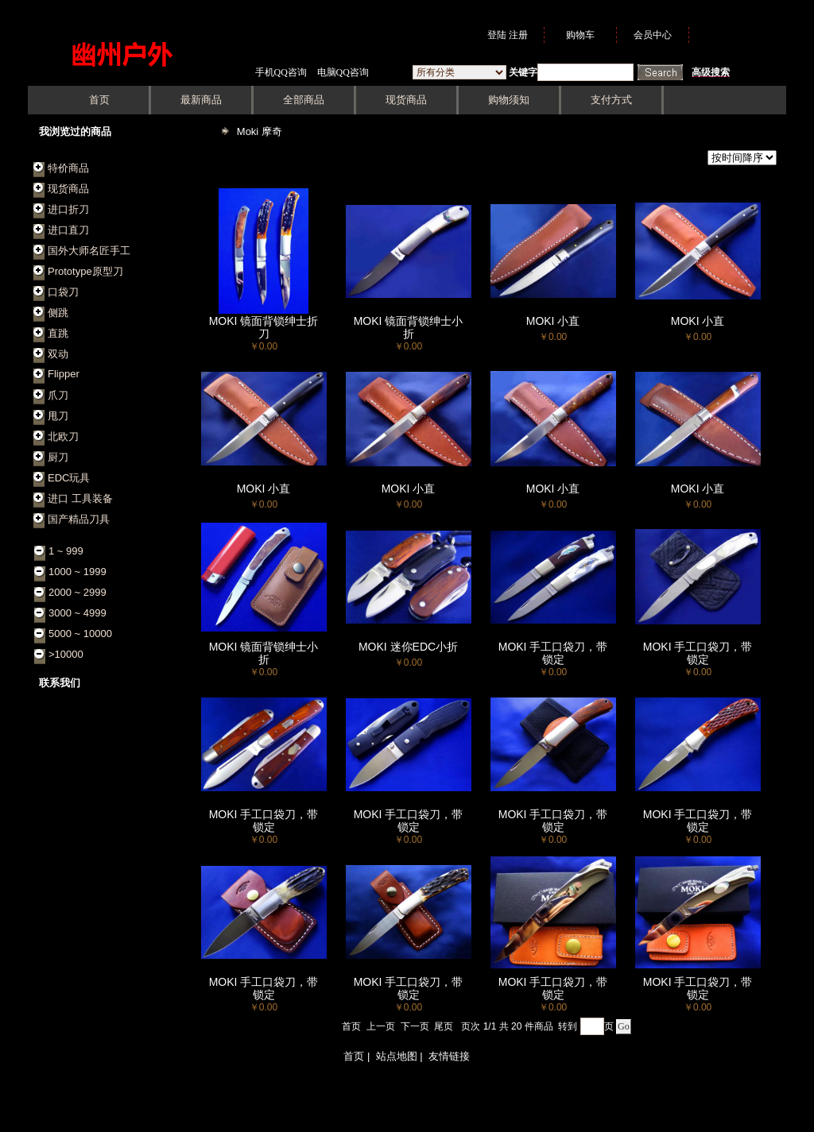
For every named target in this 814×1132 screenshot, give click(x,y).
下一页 (415, 1026)
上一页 (380, 1026)
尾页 (443, 1026)
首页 (351, 1026)
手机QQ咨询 (281, 72)
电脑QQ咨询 (343, 72)
